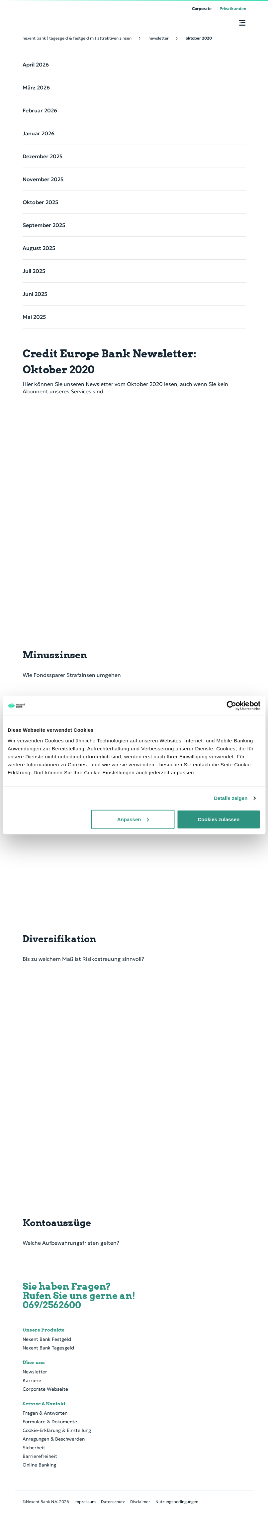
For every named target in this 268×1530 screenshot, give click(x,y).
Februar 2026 (40, 110)
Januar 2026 (38, 133)
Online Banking (39, 1465)
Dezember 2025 (42, 156)
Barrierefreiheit (40, 1456)
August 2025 (39, 248)
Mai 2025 (34, 317)
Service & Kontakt (44, 1403)
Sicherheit (34, 1448)
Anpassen (133, 819)
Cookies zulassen (218, 819)
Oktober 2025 (40, 202)
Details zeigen (230, 798)
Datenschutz (113, 1501)
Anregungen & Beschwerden (54, 1439)
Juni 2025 (35, 294)
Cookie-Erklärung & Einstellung (57, 1430)
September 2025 (44, 225)
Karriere (32, 1380)
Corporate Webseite (45, 1389)
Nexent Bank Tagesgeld (48, 1348)
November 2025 (43, 179)
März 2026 (36, 87)
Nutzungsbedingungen (176, 1501)
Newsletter (35, 1372)
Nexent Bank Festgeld (47, 1339)
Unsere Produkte (43, 1330)
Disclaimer (140, 1501)
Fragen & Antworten (45, 1413)
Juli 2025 (34, 271)
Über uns (34, 1362)
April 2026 (36, 64)
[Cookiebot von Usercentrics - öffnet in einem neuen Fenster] (231, 706)
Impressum (85, 1501)
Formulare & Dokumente (50, 1422)
